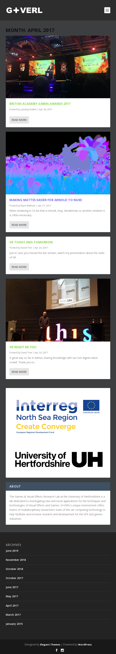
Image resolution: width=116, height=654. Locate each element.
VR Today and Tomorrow (31, 242)
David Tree (26, 247)
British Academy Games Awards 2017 (40, 104)
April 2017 (12, 605)
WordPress (85, 644)
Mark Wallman (28, 205)
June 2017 (12, 587)
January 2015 (14, 624)
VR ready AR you (23, 347)
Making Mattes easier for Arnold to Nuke (45, 200)
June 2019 (12, 550)
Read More (19, 119)
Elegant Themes (50, 644)
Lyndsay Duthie (29, 109)
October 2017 (14, 578)
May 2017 (12, 596)
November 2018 (16, 560)
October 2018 (14, 569)
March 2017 (13, 614)
